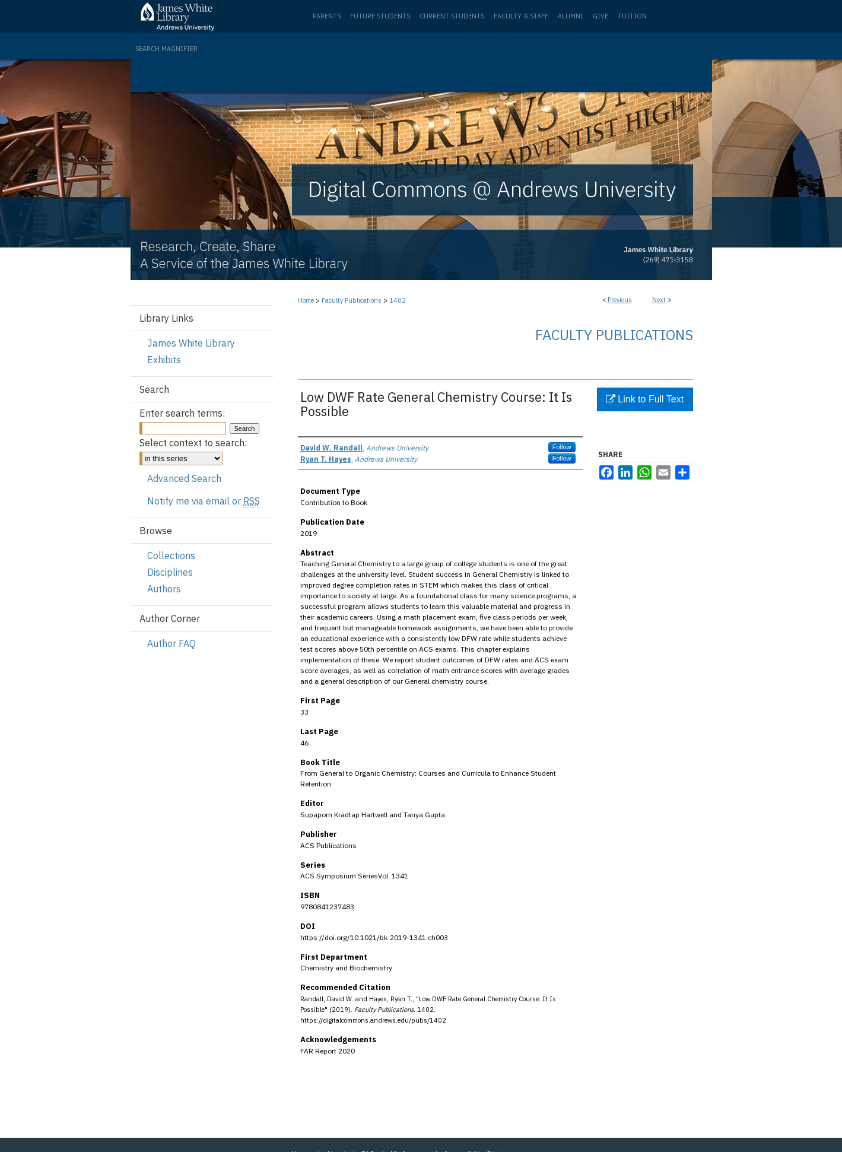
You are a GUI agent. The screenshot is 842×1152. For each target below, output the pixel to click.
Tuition (632, 16)
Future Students (380, 16)
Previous (620, 300)
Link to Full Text (645, 399)
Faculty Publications (352, 300)
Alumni (570, 16)
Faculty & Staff (521, 16)
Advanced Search (184, 478)
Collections (171, 555)
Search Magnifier (166, 49)
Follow (561, 446)
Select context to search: (193, 443)
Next (659, 300)
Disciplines (170, 572)
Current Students (452, 16)
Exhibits (164, 360)
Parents (327, 16)
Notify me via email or (203, 501)
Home (306, 300)
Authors (164, 589)
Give (600, 16)
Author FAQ (171, 643)
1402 (397, 300)
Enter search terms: (182, 413)
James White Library (191, 343)
